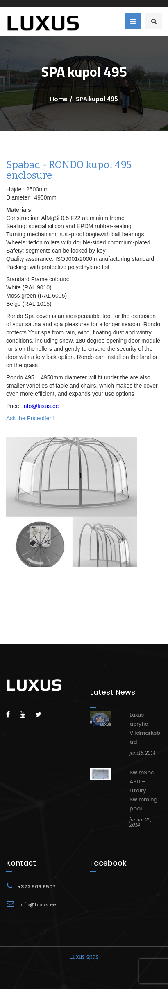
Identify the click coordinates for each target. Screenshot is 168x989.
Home (59, 99)
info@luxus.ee (41, 406)
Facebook (108, 863)
